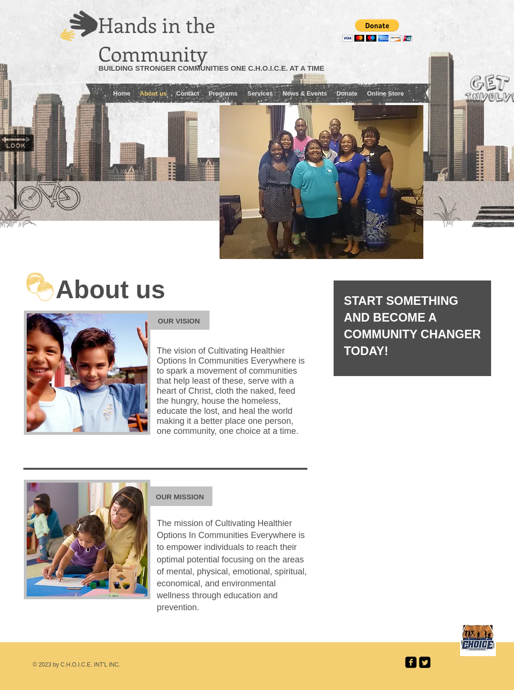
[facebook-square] (411, 662)
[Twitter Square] (424, 662)
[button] (377, 30)
